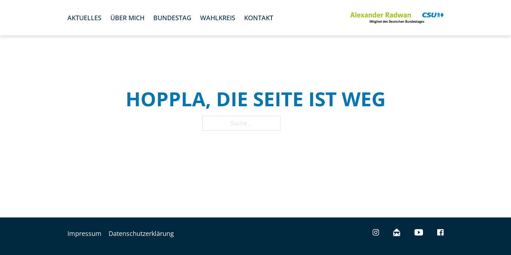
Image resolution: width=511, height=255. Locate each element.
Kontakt (258, 17)
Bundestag (172, 17)
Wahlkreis (217, 17)
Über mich (127, 17)
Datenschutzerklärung (141, 233)
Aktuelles (84, 17)
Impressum (84, 233)
